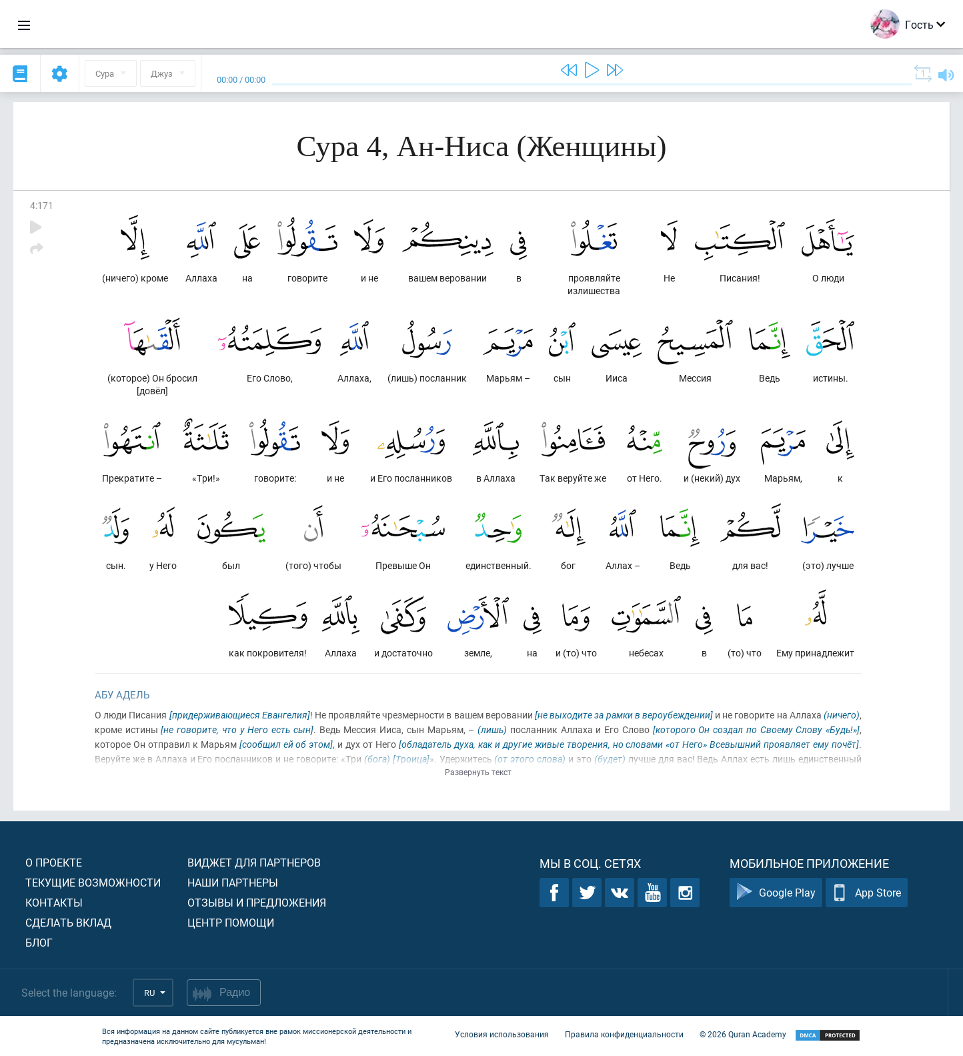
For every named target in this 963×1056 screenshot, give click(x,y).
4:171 (41, 205)
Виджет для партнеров (254, 862)
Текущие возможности (93, 882)
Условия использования (502, 1034)
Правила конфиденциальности (624, 1034)
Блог (39, 942)
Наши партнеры (232, 882)
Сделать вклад (68, 922)
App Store (866, 893)
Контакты (54, 902)
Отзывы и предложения (256, 902)
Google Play (776, 893)
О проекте (53, 862)
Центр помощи (230, 922)
